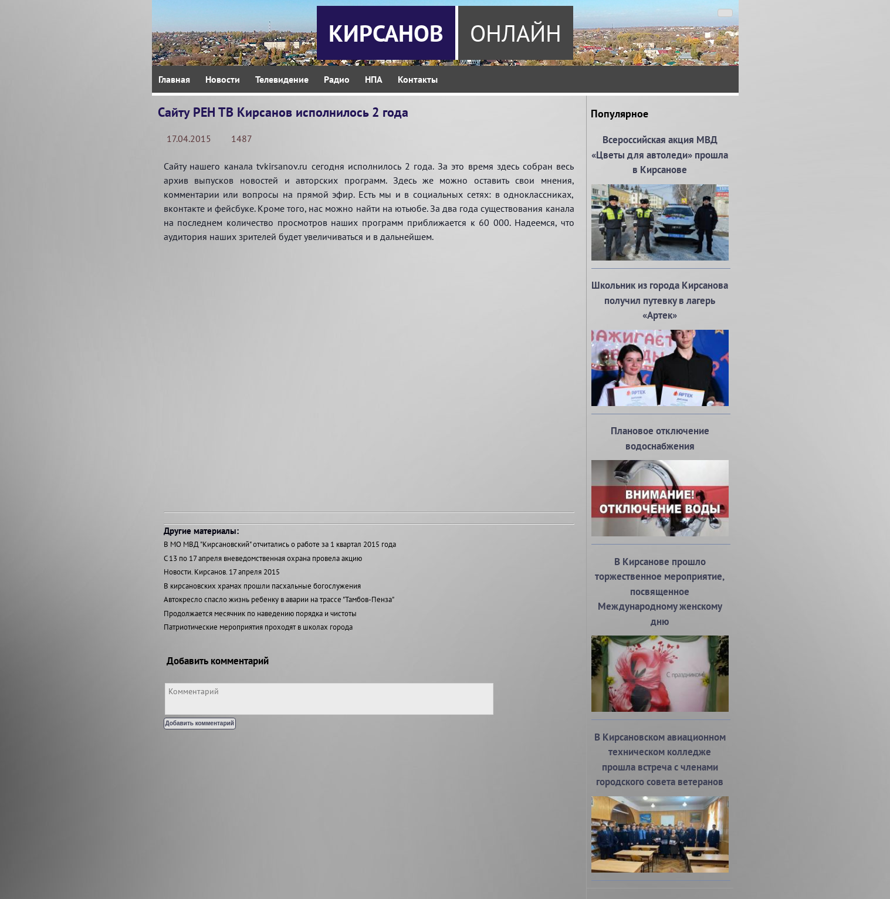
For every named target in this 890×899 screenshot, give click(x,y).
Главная (174, 79)
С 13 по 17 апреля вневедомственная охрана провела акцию (263, 558)
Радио (337, 79)
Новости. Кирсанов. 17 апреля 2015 (222, 572)
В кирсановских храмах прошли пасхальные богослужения (262, 586)
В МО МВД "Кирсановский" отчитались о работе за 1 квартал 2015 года (280, 544)
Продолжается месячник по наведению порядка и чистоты (260, 614)
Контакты (418, 79)
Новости (222, 79)
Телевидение (282, 79)
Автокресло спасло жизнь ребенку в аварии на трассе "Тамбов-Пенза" (279, 599)
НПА (374, 79)
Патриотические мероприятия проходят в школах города (258, 627)
